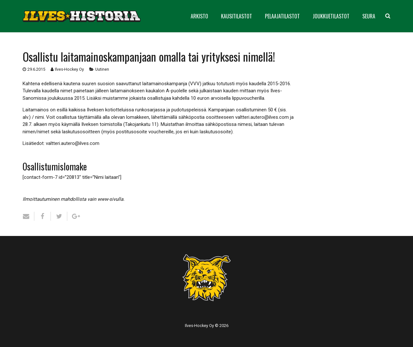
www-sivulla (110, 199)
